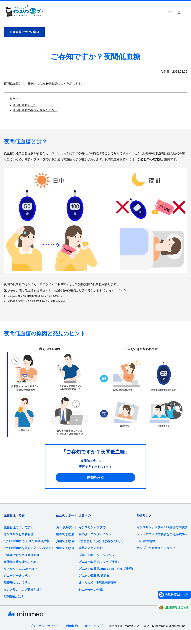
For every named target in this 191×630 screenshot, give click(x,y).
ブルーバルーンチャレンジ (96, 555)
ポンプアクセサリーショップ (156, 548)
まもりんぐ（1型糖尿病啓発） (99, 582)
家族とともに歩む (91, 548)
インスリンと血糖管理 (18, 534)
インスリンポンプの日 (93, 527)
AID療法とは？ (14, 596)
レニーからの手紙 (91, 589)
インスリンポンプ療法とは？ (23, 589)
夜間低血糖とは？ (25, 105)
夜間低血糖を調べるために (21, 561)
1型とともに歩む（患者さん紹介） (102, 541)
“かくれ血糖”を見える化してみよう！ (29, 548)
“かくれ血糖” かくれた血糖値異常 (26, 541)
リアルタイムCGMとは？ (20, 568)
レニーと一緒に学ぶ (17, 575)
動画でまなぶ (65, 534)
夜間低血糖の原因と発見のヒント (35, 110)
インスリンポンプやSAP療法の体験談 (162, 527)
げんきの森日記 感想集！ (95, 575)
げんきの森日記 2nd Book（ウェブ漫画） (107, 568)
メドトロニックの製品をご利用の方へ (162, 534)
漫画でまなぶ (65, 548)
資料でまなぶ (65, 541)
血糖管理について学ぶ (18, 527)
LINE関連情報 (146, 541)
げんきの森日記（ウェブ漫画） (99, 561)
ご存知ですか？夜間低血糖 (21, 555)
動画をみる (95, 477)
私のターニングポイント (95, 534)
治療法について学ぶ (17, 582)
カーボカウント (66, 527)
